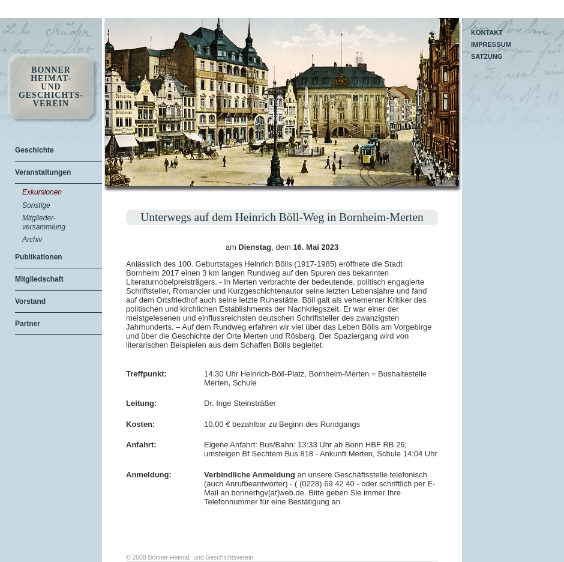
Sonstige (36, 205)
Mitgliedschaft (39, 279)
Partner (27, 323)
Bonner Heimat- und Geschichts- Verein (51, 87)
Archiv (32, 239)
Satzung (486, 56)
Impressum (491, 44)
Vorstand (30, 301)
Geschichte (34, 150)
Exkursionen (42, 192)
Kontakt (487, 32)
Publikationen (38, 257)
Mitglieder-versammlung (43, 222)
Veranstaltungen (43, 172)
